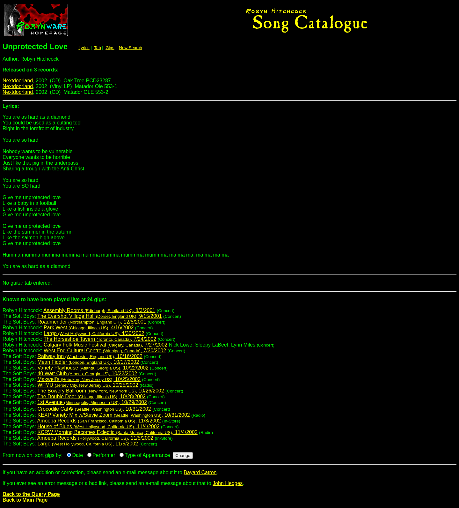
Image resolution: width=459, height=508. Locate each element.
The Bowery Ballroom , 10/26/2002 (100, 390)
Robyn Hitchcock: (229, 302)
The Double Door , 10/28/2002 (91, 396)
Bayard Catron (200, 472)
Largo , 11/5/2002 (87, 443)
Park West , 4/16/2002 (89, 327)
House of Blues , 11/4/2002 (98, 426)
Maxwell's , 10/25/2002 (89, 379)
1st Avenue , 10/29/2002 (92, 402)
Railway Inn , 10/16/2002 (89, 356)
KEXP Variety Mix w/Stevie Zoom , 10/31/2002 (113, 415)
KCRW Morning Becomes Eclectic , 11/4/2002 (117, 432)
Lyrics (83, 47)
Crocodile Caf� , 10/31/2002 (94, 409)
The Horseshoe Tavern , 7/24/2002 (100, 339)
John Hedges (228, 483)
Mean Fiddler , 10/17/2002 (88, 362)
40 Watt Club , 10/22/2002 (87, 373)
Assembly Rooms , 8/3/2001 (99, 310)
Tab (97, 47)
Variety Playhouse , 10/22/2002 (93, 367)
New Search (130, 47)
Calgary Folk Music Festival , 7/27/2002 (105, 344)
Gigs (110, 47)
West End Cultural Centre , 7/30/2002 (105, 350)
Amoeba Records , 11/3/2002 (99, 420)
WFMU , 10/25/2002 (87, 385)
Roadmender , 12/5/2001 (91, 322)
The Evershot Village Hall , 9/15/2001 (99, 316)
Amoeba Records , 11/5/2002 (95, 438)
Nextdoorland (18, 80)
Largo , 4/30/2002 (94, 333)
